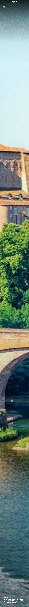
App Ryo (25, 1)
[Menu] (1, 2)
